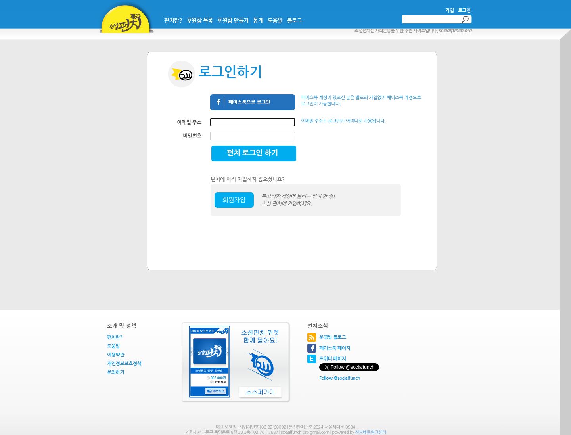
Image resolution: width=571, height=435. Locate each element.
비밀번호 (192, 135)
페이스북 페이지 (334, 348)
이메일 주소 (189, 122)
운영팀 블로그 (332, 337)
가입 (449, 10)
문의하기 (115, 372)
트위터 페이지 (332, 358)
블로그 (294, 20)
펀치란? (173, 20)
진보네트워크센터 (370, 432)
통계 (258, 20)
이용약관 (115, 355)
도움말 (275, 20)
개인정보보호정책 (124, 363)
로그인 (464, 10)
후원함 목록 (200, 20)
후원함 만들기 (233, 20)
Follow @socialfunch (339, 378)
